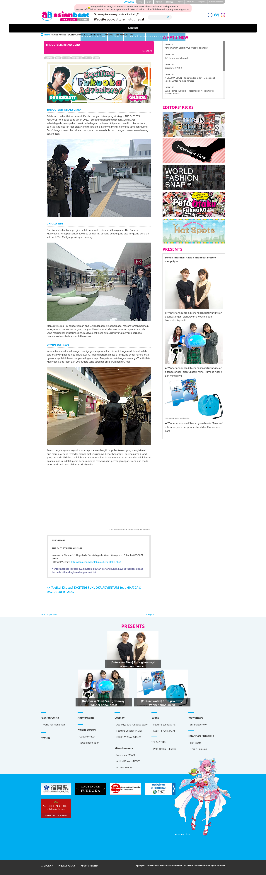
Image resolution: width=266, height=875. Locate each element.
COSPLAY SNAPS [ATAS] (129, 737)
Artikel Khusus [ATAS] (128, 761)
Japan (58, 57)
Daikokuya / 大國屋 (174, 67)
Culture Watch (87, 736)
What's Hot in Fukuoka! (89, 28)
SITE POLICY (47, 865)
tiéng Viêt (201, 2)
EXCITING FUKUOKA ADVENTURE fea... (86, 34)
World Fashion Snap (53, 724)
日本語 (139, 2)
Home (47, 34)
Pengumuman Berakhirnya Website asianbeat (186, 47)
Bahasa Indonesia (216, 2)
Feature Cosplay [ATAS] (129, 730)
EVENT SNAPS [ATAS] (164, 730)
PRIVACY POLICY (67, 865)
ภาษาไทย (190, 2)
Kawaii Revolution (89, 742)
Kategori (58, 28)
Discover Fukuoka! (146, 28)
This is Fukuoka (198, 749)
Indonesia (49, 57)
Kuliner (119, 28)
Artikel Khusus (206, 28)
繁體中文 (169, 2)
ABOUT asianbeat (89, 865)
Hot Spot (87, 57)
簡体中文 (159, 2)
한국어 (148, 2)
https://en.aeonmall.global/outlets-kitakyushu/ (96, 562)
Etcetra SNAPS (124, 767)
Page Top (152, 614)
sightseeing (77, 57)
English (180, 2)
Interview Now (198, 724)
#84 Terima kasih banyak (176, 57)
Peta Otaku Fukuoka (164, 749)
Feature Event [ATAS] (164, 724)
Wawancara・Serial (178, 28)
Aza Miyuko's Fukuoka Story (132, 724)
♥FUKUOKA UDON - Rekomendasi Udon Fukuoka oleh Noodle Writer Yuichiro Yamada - (190, 79)
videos (96, 57)
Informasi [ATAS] (125, 755)
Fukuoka (66, 57)
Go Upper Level (50, 614)
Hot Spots (195, 742)
